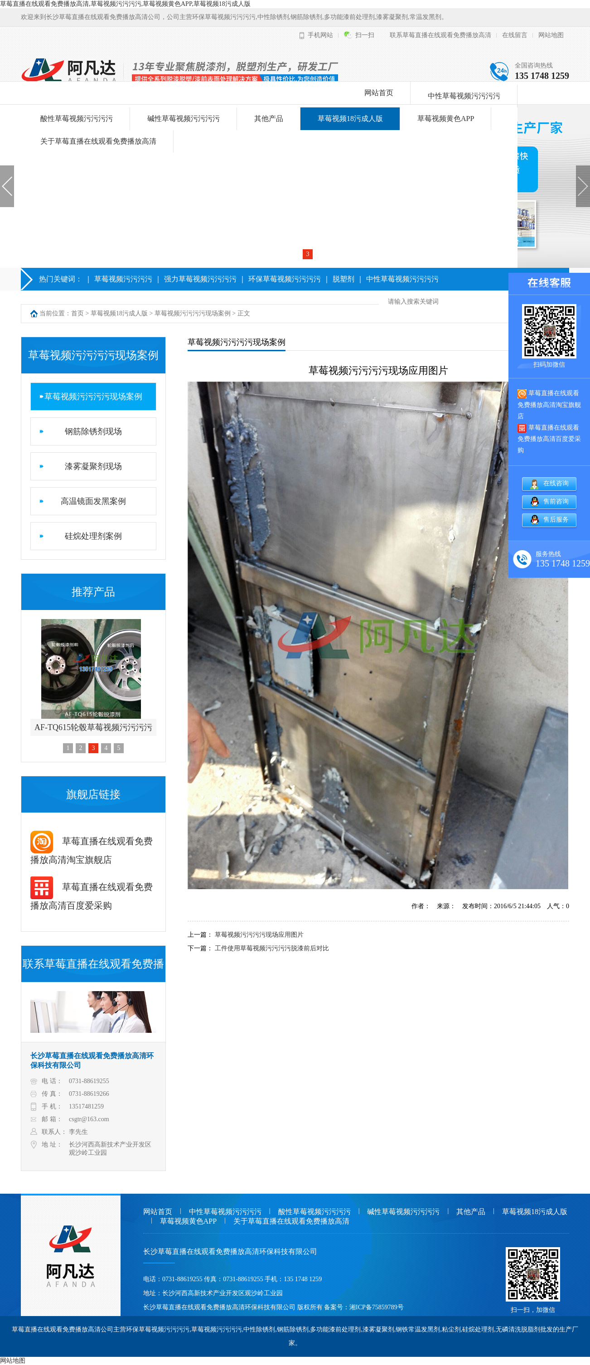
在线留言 (514, 35)
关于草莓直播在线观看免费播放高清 (98, 141)
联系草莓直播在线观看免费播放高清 (440, 35)
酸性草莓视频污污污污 (76, 118)
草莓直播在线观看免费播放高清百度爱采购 (549, 439)
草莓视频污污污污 (123, 279)
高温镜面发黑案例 (93, 501)
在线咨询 (556, 483)
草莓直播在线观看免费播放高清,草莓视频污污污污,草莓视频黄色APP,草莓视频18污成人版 (125, 3)
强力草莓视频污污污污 (200, 279)
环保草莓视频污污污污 (284, 279)
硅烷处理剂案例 (93, 536)
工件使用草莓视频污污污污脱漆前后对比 (272, 948)
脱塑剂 (343, 279)
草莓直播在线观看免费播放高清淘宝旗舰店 (549, 404)
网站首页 (378, 93)
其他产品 (268, 118)
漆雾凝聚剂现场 (93, 466)
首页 (77, 313)
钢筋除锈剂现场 (93, 431)
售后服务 (556, 519)
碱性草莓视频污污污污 (183, 118)
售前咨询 (556, 501)
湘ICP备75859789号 (376, 1307)
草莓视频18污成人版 (350, 118)
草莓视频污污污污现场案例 (193, 313)
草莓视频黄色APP (445, 118)
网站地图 (551, 35)
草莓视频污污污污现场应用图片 (259, 934)
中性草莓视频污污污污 (464, 96)
